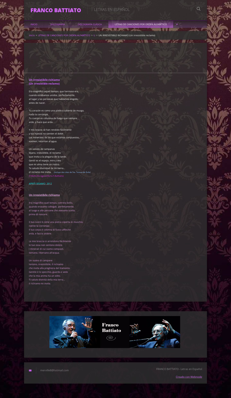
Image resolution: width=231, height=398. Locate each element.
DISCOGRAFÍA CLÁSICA (90, 24)
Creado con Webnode (189, 377)
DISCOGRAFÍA (57, 24)
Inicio (33, 24)
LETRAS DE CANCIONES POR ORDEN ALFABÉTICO (141, 24)
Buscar (199, 9)
